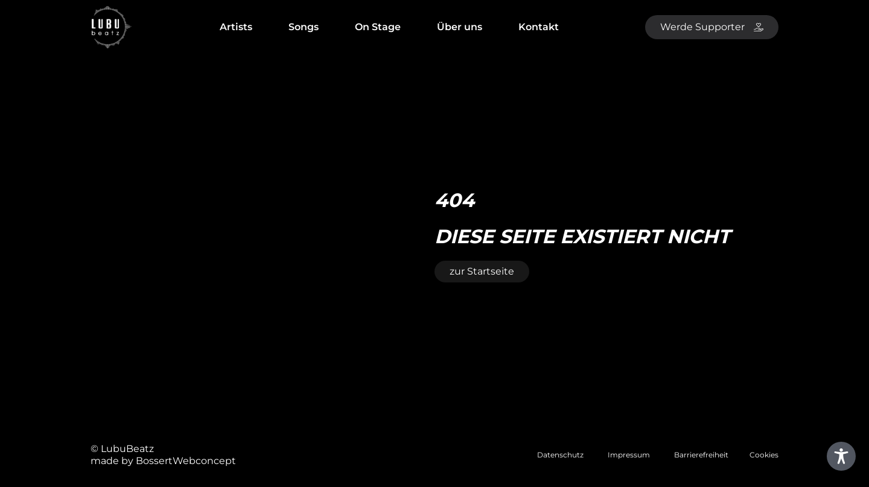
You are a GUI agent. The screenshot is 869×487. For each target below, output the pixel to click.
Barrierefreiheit (701, 454)
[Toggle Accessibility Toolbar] (841, 456)
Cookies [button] (764, 454)
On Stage (378, 27)
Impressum (629, 454)
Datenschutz (560, 454)
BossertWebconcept (186, 460)
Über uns (459, 27)
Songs (303, 27)
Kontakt (538, 27)
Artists (236, 27)
